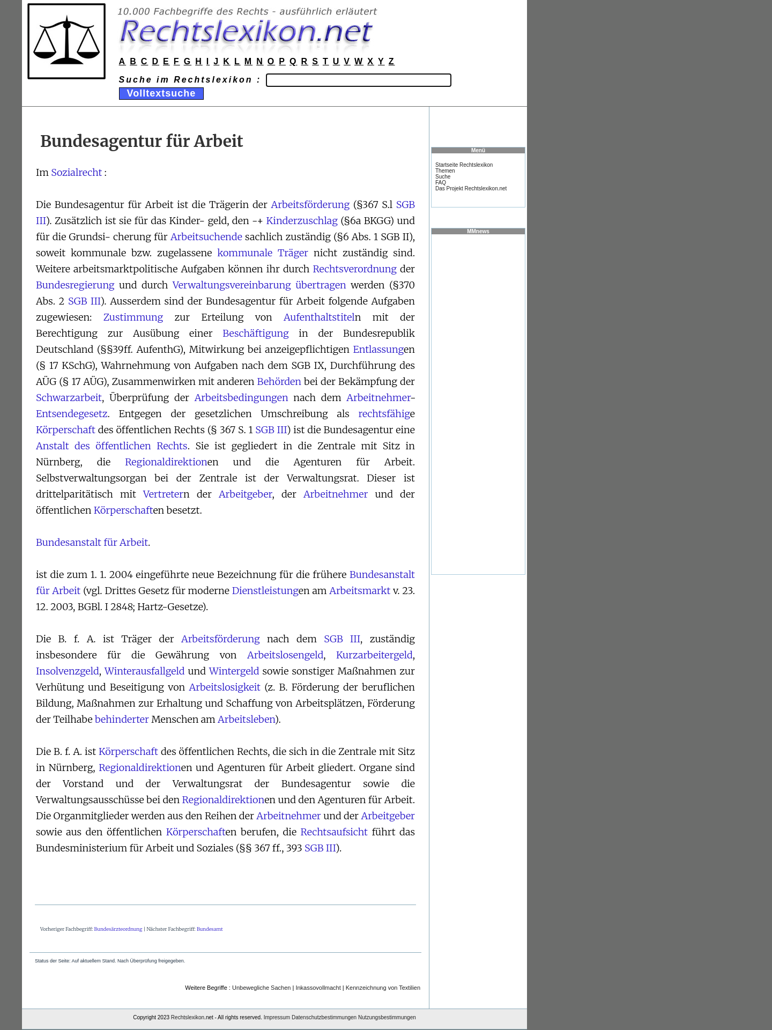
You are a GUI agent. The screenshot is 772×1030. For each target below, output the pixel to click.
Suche (442, 177)
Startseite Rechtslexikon (464, 165)
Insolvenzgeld (67, 671)
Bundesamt (210, 929)
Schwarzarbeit (69, 397)
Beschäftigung (255, 333)
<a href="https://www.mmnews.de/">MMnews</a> (478, 404)
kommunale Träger (262, 253)
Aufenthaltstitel (319, 317)
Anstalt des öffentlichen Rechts (112, 446)
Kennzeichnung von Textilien (383, 987)
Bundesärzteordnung (118, 929)
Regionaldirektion (166, 462)
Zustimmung (133, 317)
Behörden (279, 381)
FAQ (440, 183)
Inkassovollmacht (317, 987)
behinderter (122, 719)
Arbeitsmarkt (359, 590)
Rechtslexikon (187, 1017)
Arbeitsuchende (206, 237)
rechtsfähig (384, 413)
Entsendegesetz (72, 413)
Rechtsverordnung (355, 269)
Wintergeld (234, 671)
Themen (445, 171)
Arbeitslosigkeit (225, 687)
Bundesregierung (75, 285)
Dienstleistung (265, 590)
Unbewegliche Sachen (261, 987)
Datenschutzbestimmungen (324, 1017)
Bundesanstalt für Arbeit (92, 542)
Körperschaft (65, 430)
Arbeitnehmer (378, 397)
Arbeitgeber (245, 494)
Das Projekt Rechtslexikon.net (471, 188)
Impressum (277, 1017)
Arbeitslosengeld (285, 655)
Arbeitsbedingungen (241, 397)
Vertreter (163, 494)
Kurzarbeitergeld (374, 655)
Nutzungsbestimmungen (387, 1017)
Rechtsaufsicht (334, 832)
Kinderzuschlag (302, 220)
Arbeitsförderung (310, 204)
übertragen (320, 285)
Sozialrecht (76, 172)
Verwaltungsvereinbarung (232, 285)
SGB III (84, 301)
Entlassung (378, 349)
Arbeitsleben (246, 719)
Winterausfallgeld (144, 671)
